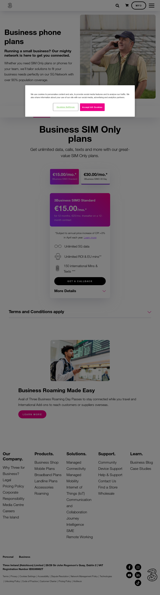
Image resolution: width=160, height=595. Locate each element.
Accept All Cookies (92, 107)
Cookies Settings (66, 106)
